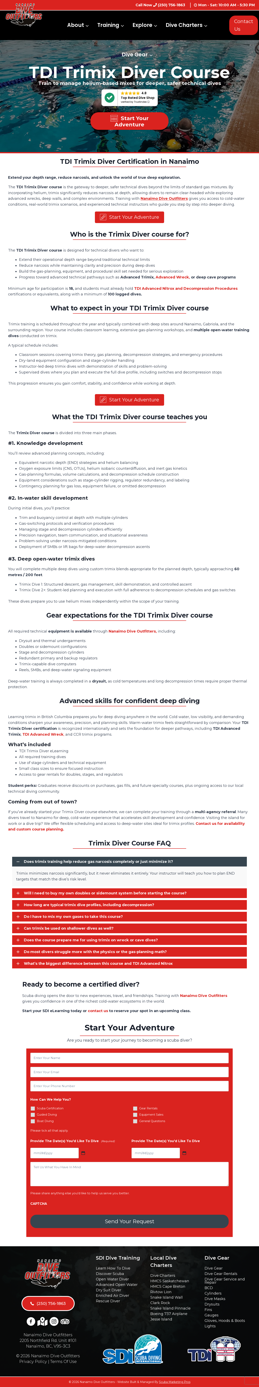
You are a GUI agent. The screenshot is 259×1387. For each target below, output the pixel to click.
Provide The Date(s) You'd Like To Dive (72, 1143)
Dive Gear (214, 1268)
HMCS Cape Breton (167, 1286)
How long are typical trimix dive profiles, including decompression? (89, 906)
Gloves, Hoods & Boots (225, 1320)
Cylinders (213, 1293)
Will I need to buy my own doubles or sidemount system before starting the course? (105, 894)
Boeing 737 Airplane (168, 1314)
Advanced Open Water (117, 1284)
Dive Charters (162, 1275)
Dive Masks (215, 1299)
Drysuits (212, 1304)
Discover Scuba (110, 1274)
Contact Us (243, 25)
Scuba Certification (50, 1109)
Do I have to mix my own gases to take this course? (73, 918)
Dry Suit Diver (108, 1290)
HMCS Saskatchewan (169, 1281)
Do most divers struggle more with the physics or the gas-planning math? (95, 953)
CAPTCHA (38, 1205)
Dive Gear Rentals (221, 1274)
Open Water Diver (112, 1279)
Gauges (212, 1315)
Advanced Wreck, (173, 278)
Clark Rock (160, 1303)
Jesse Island (161, 1319)
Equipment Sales (151, 1116)
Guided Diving (47, 1116)
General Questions (152, 1122)
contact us (98, 1012)
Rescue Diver (108, 1301)
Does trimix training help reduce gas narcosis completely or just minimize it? (98, 863)
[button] (129, 218)
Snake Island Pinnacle (170, 1308)
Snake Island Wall (166, 1297)
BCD (209, 1288)
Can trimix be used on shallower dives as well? (69, 929)
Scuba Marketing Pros (174, 1382)
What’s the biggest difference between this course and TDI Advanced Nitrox (98, 965)
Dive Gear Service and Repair (225, 1281)
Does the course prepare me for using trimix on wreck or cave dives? (91, 941)
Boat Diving (45, 1122)
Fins (208, 1310)
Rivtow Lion (161, 1292)
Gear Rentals (148, 1109)
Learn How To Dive (113, 1268)
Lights (210, 1326)
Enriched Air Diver (112, 1295)
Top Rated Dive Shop (138, 98)
